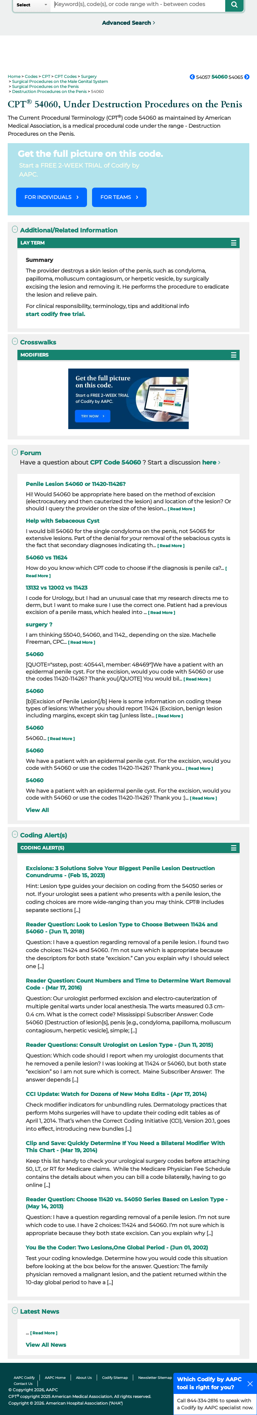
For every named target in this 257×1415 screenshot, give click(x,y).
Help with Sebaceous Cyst (62, 521)
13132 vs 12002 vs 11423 (56, 588)
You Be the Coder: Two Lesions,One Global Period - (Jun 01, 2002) (117, 1247)
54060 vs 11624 (46, 557)
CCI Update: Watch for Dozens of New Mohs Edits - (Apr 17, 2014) (116, 1094)
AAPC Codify (24, 1378)
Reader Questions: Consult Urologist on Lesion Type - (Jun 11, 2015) (119, 1045)
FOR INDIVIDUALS (47, 197)
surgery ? (39, 624)
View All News (46, 1345)
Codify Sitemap (115, 1378)
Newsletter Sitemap (155, 1378)
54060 (35, 654)
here (209, 462)
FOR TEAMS (115, 197)
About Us (84, 1378)
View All (37, 810)
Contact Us (23, 1384)
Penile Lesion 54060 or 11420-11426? (75, 484)
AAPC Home (55, 1378)
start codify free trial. (55, 314)
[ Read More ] (181, 508)
